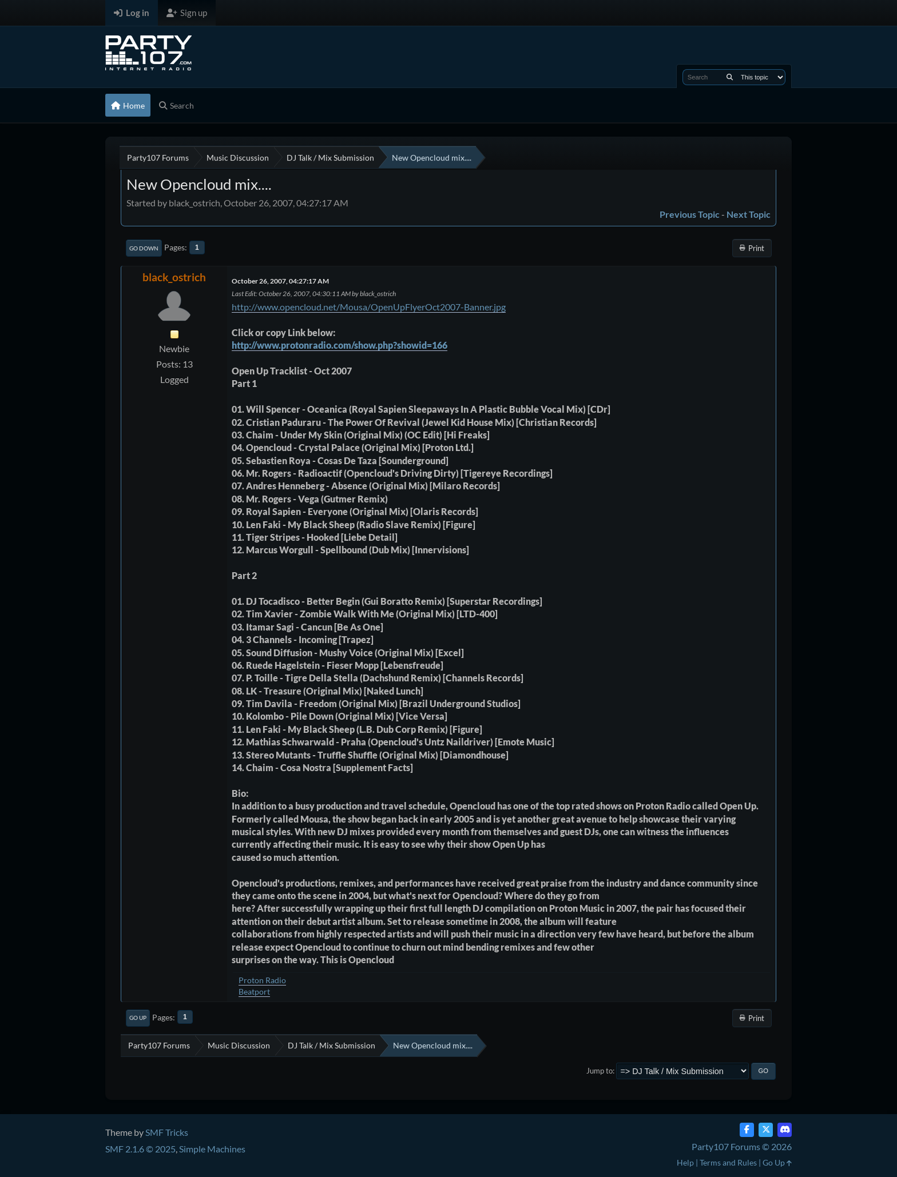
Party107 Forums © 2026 (742, 1146)
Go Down (143, 248)
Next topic (749, 214)
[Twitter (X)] (766, 1130)
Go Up (137, 1017)
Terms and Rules (728, 1162)
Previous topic (690, 214)
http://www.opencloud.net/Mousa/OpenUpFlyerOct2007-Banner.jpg (369, 306)
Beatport (254, 991)
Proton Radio (262, 980)
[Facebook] (747, 1130)
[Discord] (784, 1130)
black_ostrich (174, 277)
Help (685, 1162)
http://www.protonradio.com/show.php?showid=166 (339, 345)
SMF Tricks (166, 1132)
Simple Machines (212, 1148)
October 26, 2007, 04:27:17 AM (280, 281)
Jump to (599, 1070)
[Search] (730, 77)
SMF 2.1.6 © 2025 (140, 1148)
